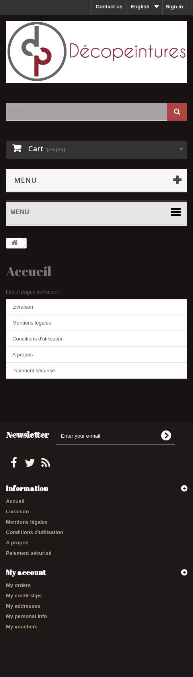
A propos (22, 355)
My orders (18, 585)
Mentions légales (31, 323)
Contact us (109, 7)
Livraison (22, 307)
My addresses (23, 606)
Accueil (28, 271)
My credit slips (24, 596)
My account (26, 572)
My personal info (26, 616)
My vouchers (21, 627)
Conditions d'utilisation (38, 339)
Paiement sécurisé (33, 371)
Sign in (174, 7)
